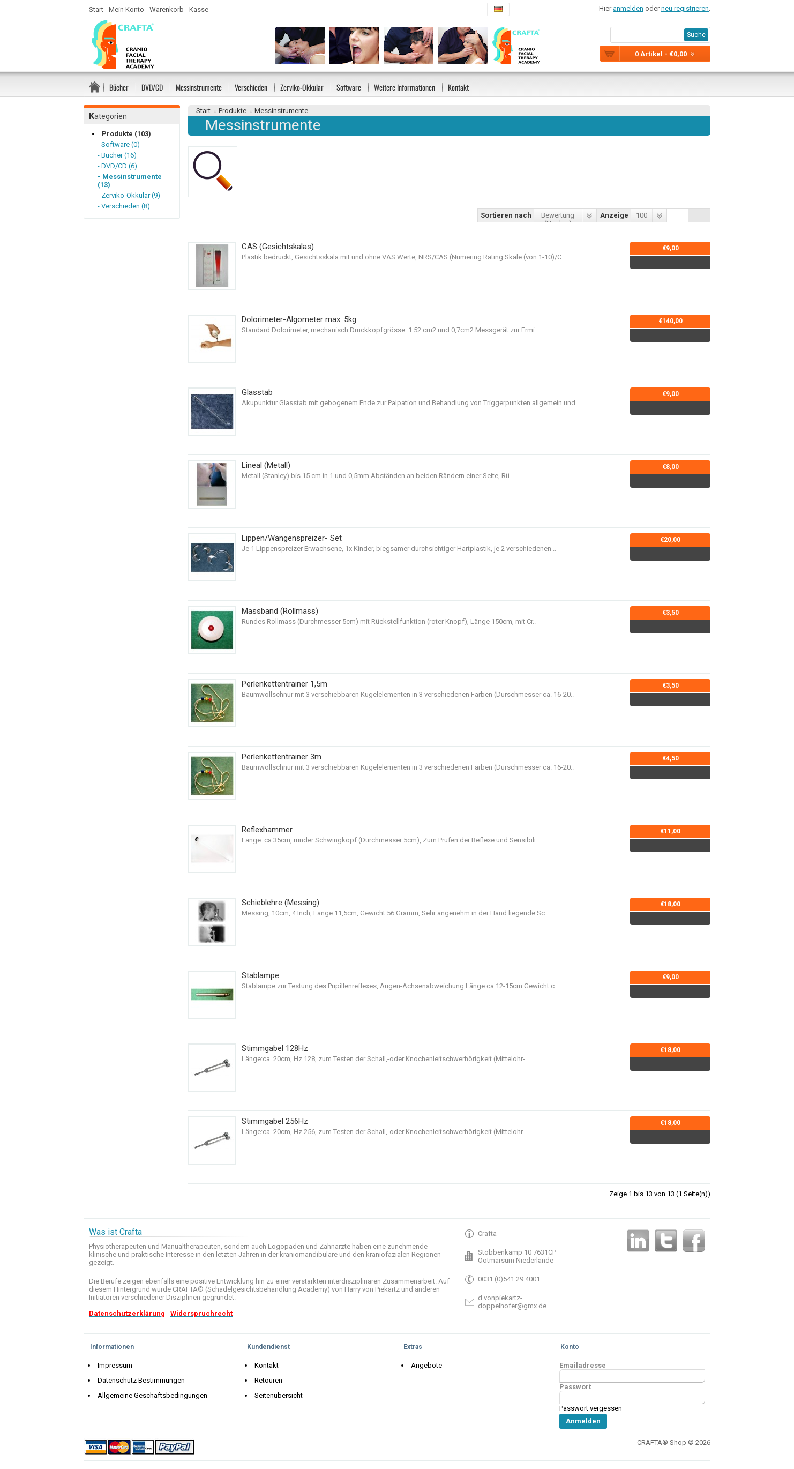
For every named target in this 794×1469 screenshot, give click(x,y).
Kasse (198, 9)
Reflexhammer (267, 829)
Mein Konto (126, 9)
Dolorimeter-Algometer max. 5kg (299, 319)
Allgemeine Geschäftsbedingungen (150, 1395)
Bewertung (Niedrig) (557, 216)
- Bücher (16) (117, 155)
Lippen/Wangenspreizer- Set (292, 538)
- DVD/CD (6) (117, 166)
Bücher (119, 87)
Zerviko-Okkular (302, 87)
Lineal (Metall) (266, 465)
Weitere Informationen (404, 87)
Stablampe (260, 975)
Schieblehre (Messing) (280, 902)
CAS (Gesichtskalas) (278, 246)
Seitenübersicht (276, 1395)
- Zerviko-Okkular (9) (129, 195)
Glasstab (257, 392)
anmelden (628, 8)
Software (348, 87)
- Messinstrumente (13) (130, 181)
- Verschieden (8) (124, 206)
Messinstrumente (199, 87)
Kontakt (458, 87)
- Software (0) (119, 144)
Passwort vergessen (590, 1408)
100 (641, 215)
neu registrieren (685, 8)
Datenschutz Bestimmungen (138, 1380)
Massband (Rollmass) (280, 611)
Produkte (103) (123, 134)
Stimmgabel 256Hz (275, 1121)
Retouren (266, 1380)
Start (96, 9)
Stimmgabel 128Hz (275, 1048)
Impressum (112, 1365)
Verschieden (251, 87)
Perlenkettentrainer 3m (281, 757)
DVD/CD (152, 87)
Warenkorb (166, 9)
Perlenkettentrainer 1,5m (284, 684)
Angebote (423, 1365)
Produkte (232, 111)
